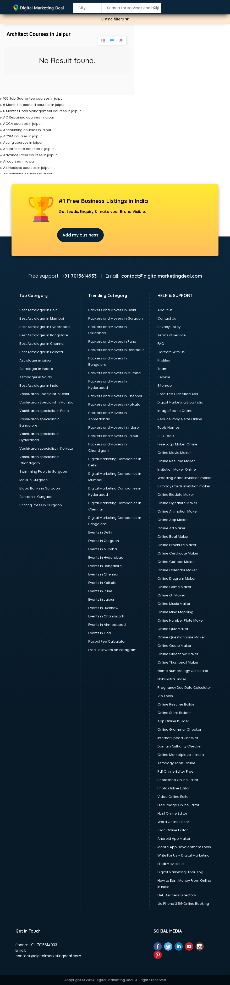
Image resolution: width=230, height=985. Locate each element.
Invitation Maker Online (176, 469)
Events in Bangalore (105, 565)
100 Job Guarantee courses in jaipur (33, 98)
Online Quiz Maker (172, 628)
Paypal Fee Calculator (107, 641)
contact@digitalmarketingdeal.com (48, 956)
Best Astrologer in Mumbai (41, 318)
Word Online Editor (173, 821)
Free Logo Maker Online (177, 444)
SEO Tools (165, 435)
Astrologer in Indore (36, 368)
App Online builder (173, 721)
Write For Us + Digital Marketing (183, 855)
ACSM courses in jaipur (22, 136)
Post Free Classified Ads (177, 393)
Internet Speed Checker (177, 737)
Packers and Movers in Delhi (112, 310)
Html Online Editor (172, 813)
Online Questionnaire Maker (181, 637)
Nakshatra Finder (171, 679)
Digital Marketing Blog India (180, 402)
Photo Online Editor (173, 788)
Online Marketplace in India (180, 754)
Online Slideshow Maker (177, 654)
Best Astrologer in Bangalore (43, 335)
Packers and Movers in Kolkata (114, 404)
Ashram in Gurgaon (35, 496)
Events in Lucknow (103, 607)
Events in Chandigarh (106, 616)
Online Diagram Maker (176, 578)
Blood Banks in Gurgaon (39, 488)
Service (163, 377)
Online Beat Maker (173, 536)
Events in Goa (99, 633)
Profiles (163, 360)
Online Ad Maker (171, 528)
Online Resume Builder (176, 704)
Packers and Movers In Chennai (115, 396)
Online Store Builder (174, 712)
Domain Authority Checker (179, 746)
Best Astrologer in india (38, 385)
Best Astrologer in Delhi (38, 310)
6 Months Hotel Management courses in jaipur (42, 111)
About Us (165, 310)
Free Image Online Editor (178, 805)
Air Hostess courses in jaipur (27, 167)
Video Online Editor (173, 796)
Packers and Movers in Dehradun (116, 349)
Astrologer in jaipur (35, 360)
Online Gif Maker (171, 595)
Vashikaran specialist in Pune (44, 410)
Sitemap (164, 385)
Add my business (80, 235)
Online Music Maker (173, 603)
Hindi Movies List (170, 863)
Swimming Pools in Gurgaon (43, 471)
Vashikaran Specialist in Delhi (44, 393)
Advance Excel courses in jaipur (30, 155)
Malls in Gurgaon (33, 479)
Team (162, 368)
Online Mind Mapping (175, 612)
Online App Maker (172, 519)
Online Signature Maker (177, 502)
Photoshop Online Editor (177, 779)
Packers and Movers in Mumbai (114, 372)
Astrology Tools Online (176, 763)
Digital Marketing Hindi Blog (180, 872)
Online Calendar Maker (177, 570)
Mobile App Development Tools (184, 846)
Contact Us (166, 318)
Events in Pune (100, 591)
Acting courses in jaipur (23, 142)
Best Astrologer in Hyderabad (44, 326)
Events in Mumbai (103, 549)
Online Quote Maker (174, 645)
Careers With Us (171, 351)
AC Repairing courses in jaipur (28, 117)
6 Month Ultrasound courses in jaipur (34, 104)
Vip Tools (165, 695)
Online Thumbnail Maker (178, 662)
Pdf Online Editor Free (175, 771)
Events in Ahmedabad (107, 624)
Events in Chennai (103, 574)
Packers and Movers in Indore (113, 427)
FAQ (160, 343)
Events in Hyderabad (105, 557)
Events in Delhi (100, 532)
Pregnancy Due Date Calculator (184, 687)
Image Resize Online (175, 410)
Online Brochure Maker (176, 544)
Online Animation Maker (177, 511)
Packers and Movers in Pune (112, 341)
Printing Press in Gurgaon (40, 505)
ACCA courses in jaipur (22, 123)
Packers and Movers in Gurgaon (115, 318)
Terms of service (171, 335)
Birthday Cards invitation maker (184, 486)
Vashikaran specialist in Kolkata (46, 448)
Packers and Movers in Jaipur (113, 435)
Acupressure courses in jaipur (28, 148)
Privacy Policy (168, 326)
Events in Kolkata (102, 582)
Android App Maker (173, 838)
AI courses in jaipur (19, 161)
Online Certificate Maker (178, 553)
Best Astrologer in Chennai (41, 343)
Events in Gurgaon (103, 540)
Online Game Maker (174, 586)
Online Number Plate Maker (180, 620)
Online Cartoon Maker (176, 561)
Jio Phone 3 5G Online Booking (183, 903)
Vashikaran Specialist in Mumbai (46, 402)
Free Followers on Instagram (112, 649)
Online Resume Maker (176, 461)
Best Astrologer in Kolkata (41, 351)
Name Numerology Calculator (183, 670)
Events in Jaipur (101, 599)
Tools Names (168, 427)
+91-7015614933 (43, 945)
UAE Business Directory (176, 895)
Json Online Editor (172, 830)
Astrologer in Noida (35, 377)
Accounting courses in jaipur (27, 129)
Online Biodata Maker (175, 494)
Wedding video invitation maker (184, 477)
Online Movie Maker (174, 452)
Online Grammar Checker (179, 729)
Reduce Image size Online (179, 419)
